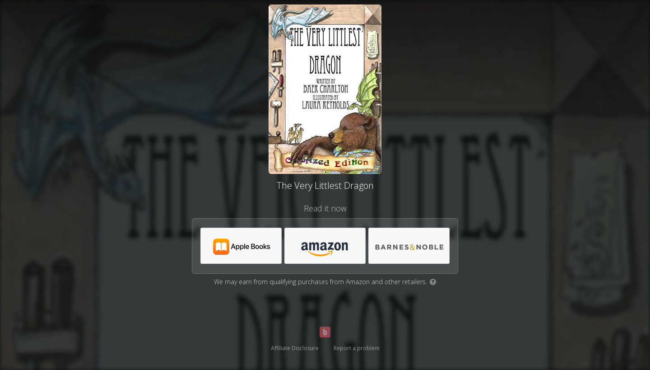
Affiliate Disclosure (295, 348)
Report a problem (357, 348)
